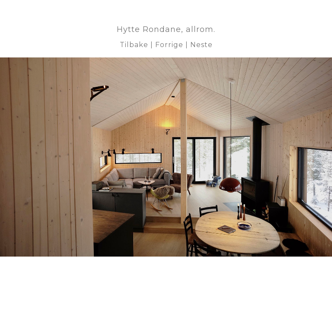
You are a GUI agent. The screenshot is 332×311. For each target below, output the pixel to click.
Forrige (169, 45)
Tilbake (134, 45)
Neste (201, 45)
